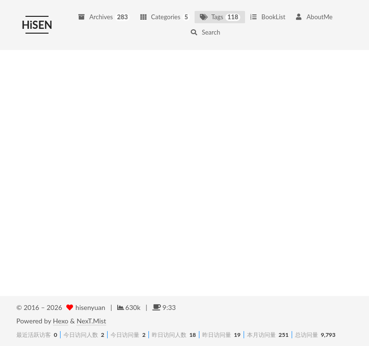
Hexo (60, 321)
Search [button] (205, 29)
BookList (267, 13)
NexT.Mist (91, 321)
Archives (104, 13)
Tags (219, 13)
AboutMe (313, 13)
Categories (164, 13)
